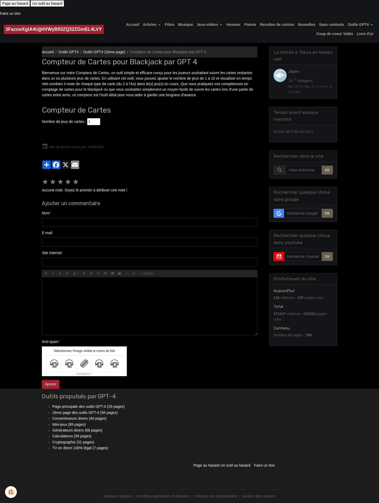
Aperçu (146, 273)
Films (169, 24)
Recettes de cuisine (277, 24)
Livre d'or (365, 34)
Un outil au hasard (47, 3)
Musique (185, 24)
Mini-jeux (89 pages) (69, 424)
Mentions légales (118, 496)
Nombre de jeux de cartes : (64, 121)
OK (327, 170)
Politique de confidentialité (216, 496)
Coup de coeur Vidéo (334, 34)
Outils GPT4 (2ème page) (104, 52)
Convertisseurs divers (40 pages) (79, 418)
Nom (46, 213)
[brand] (54, 29)
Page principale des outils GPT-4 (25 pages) (88, 406)
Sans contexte (331, 24)
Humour (233, 24)
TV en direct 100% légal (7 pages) (80, 448)
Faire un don (10, 13)
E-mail (47, 233)
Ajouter (51, 384)
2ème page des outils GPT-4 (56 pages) (85, 412)
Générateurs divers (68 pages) (77, 430)
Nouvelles (306, 24)
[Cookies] (11, 492)
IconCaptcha (83, 374)
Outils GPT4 (359, 24)
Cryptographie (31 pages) (73, 442)
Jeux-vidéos (208, 24)
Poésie (250, 24)
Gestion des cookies (258, 496)
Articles (150, 24)
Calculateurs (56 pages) (72, 436)
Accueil (132, 24)
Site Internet (52, 253)
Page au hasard (15, 3)
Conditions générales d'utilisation (163, 496)
